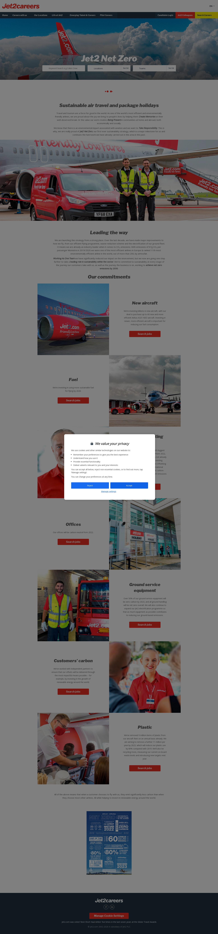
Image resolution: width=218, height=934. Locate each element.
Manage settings (108, 491)
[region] (109, 467)
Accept (129, 485)
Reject (90, 485)
